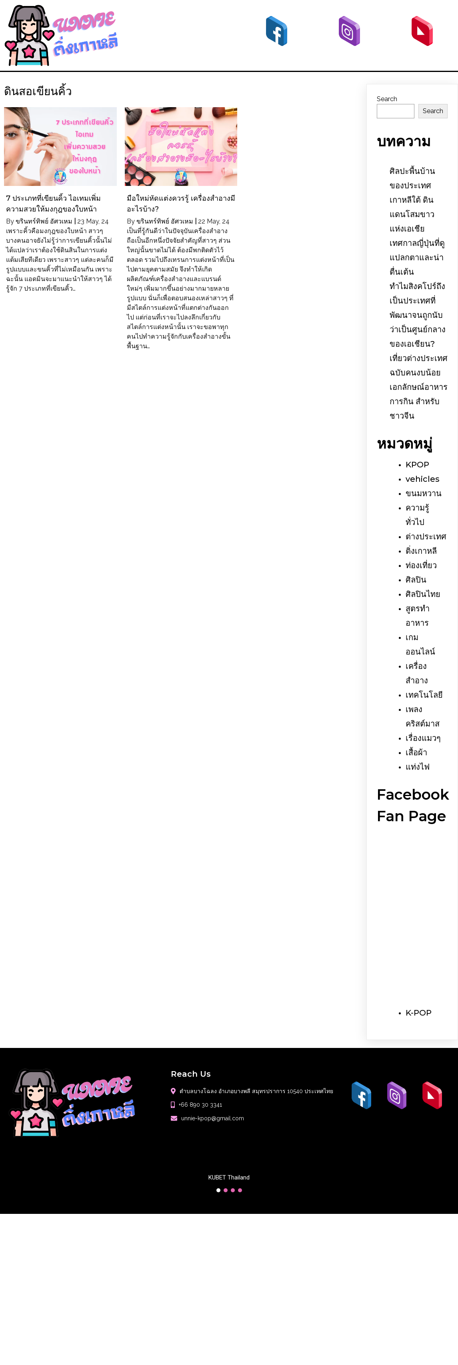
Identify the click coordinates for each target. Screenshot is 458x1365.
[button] (218, 1190)
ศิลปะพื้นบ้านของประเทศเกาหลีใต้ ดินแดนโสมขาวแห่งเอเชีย (412, 199)
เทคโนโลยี (424, 695)
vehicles (423, 479)
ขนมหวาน (424, 493)
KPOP (417, 464)
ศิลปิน (416, 580)
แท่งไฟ (418, 767)
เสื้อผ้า (416, 752)
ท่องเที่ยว (421, 565)
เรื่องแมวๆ (423, 738)
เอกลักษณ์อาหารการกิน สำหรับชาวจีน (419, 401)
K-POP (419, 1013)
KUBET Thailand (229, 1177)
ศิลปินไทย (423, 594)
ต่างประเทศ (426, 536)
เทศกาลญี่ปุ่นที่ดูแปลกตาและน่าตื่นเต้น (417, 257)
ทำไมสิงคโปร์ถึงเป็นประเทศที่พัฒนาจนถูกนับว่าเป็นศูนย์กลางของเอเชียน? (418, 315)
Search (387, 99)
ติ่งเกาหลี (421, 551)
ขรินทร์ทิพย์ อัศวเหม (44, 221)
